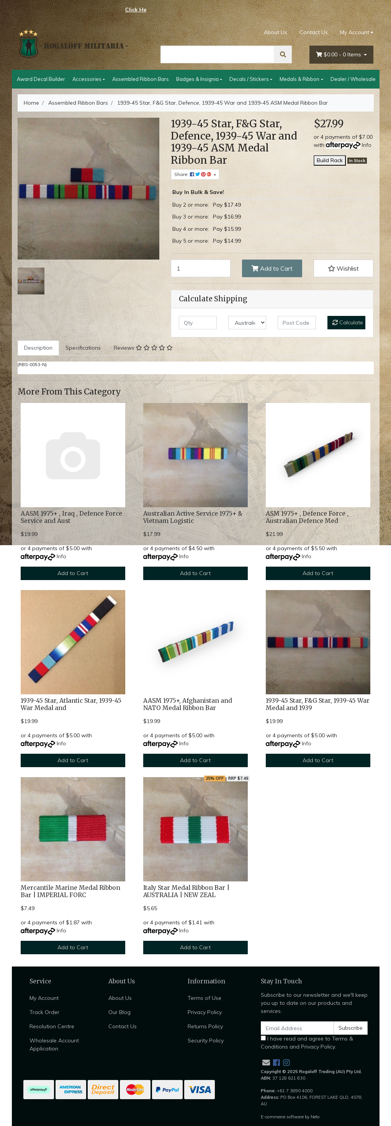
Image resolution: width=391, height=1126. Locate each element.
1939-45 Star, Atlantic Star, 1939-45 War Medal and (71, 704)
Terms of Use (204, 997)
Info (366, 144)
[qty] (198, 322)
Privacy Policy (205, 1012)
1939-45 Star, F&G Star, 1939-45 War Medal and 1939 (318, 704)
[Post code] (297, 322)
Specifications (83, 347)
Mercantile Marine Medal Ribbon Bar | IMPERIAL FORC (70, 891)
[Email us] (266, 1062)
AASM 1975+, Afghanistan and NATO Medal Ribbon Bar (187, 704)
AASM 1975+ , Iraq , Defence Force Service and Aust (71, 517)
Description (38, 347)
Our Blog (119, 1012)
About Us (275, 32)
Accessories (86, 79)
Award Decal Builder (41, 79)
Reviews (143, 347)
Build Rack (330, 160)
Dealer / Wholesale (353, 79)
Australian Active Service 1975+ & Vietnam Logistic (192, 517)
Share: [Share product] (193, 174)
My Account (44, 997)
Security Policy (206, 1040)
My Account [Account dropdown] (354, 32)
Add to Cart (272, 268)
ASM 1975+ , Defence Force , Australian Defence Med (307, 517)
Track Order (44, 1012)
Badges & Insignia (197, 79)
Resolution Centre (51, 1026)
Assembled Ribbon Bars (140, 79)
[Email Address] (297, 1028)
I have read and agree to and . (307, 1042)
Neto (315, 1116)
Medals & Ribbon (299, 79)
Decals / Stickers (249, 79)
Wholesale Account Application (54, 1044)
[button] (344, 268)
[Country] (247, 322)
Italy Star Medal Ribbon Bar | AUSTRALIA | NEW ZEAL (186, 891)
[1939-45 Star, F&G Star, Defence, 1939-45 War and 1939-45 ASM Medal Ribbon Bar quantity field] (201, 268)
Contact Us (313, 32)
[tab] (38, 347)
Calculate (347, 322)
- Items (339, 55)
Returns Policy (205, 1026)
